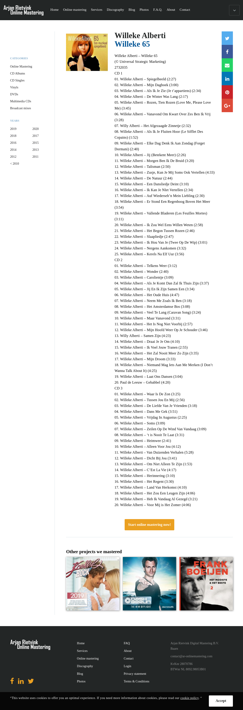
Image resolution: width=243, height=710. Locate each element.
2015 (35, 142)
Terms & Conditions (136, 681)
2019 (13, 129)
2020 (35, 129)
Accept (221, 701)
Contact (185, 9)
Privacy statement (135, 673)
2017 (35, 136)
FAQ (127, 643)
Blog (131, 9)
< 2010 (14, 163)
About (171, 9)
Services (96, 9)
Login (127, 666)
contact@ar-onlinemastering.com (191, 656)
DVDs (14, 94)
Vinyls (14, 87)
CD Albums (17, 73)
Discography (115, 9)
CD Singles (17, 80)
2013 (35, 149)
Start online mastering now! (149, 524)
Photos (144, 9)
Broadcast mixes (20, 108)
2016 (13, 142)
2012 (13, 156)
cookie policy (189, 698)
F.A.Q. (157, 9)
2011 (35, 156)
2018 (13, 136)
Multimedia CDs (20, 101)
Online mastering (74, 9)
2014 (13, 149)
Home (54, 9)
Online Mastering (21, 66)
